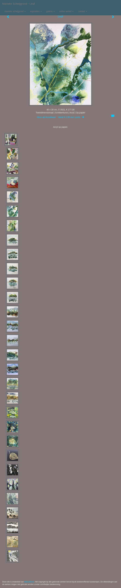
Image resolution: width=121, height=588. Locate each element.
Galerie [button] (50, 11)
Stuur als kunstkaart (60, 117)
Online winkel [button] (66, 11)
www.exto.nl (29, 582)
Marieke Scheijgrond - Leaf (18, 3)
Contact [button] (82, 11)
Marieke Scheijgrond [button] (15, 11)
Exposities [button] (36, 11)
